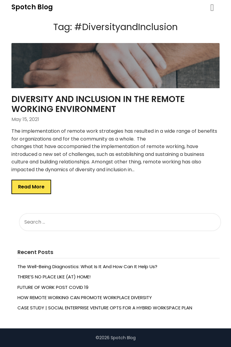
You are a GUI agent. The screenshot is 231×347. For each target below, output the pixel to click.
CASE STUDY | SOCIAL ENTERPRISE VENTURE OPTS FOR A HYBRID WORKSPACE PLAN (104, 308)
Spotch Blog (32, 7)
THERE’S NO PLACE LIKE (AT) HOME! (54, 277)
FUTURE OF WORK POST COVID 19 (52, 287)
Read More (31, 186)
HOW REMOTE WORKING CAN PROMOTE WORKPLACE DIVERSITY (84, 297)
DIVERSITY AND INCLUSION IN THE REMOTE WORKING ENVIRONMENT (98, 104)
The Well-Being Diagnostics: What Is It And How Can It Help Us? (87, 266)
